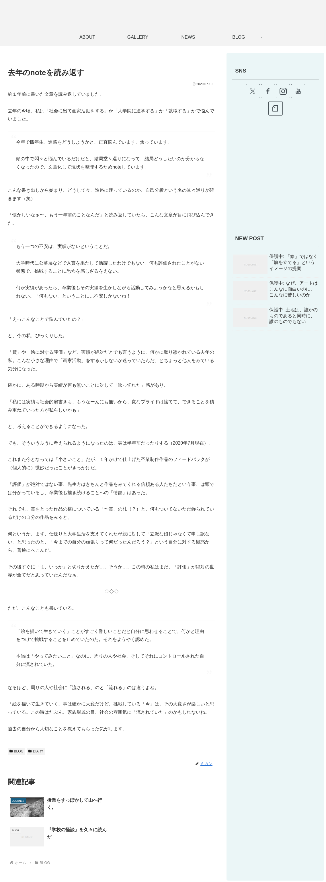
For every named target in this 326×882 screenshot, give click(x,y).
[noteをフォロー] (275, 108)
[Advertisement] (275, 178)
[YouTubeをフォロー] (298, 91)
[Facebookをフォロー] (268, 91)
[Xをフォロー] (253, 91)
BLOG (16, 751)
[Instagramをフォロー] (283, 91)
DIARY (35, 751)
